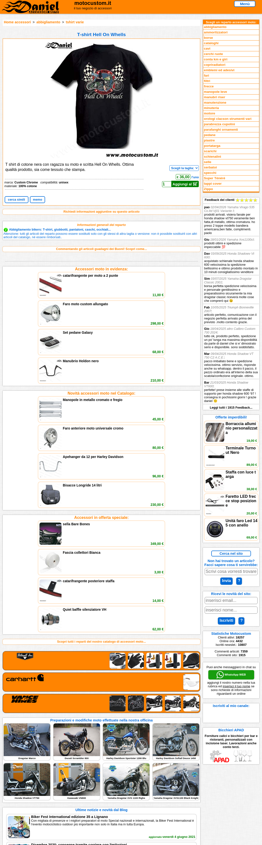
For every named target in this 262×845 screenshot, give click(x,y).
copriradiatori (214, 65)
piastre (209, 140)
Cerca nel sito (231, 553)
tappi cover (213, 183)
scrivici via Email (87, 788)
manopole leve (215, 92)
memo (37, 199)
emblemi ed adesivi (219, 70)
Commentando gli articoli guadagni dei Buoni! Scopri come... (101, 249)
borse (208, 38)
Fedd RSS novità (87, 808)
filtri (207, 81)
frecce (209, 86)
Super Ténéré (214, 178)
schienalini (212, 156)
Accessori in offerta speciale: (101, 335)
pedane (210, 135)
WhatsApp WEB (231, 675)
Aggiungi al (185, 184)
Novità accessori (26, 793)
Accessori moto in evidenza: (101, 269)
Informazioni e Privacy (91, 798)
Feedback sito (24, 798)
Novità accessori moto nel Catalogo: (102, 302)
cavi (207, 48)
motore (209, 113)
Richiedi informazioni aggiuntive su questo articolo (101, 211)
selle (207, 162)
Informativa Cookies (89, 803)
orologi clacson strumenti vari (227, 119)
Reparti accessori (27, 788)
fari (206, 75)
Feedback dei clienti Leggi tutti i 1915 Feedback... (231, 303)
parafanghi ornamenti (221, 129)
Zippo (208, 189)
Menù (245, 4)
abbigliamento (48, 22)
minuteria (211, 108)
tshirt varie (75, 22)
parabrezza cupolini (219, 124)
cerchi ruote (213, 54)
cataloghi (211, 43)
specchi (210, 173)
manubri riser (214, 97)
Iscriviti (226, 620)
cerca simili (16, 199)
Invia (226, 581)
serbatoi (210, 167)
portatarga (212, 146)
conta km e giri (215, 59)
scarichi (210, 151)
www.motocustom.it (206, 839)
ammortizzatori (216, 32)
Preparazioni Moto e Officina (35, 803)
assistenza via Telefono (92, 793)
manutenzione (215, 102)
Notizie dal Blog (25, 808)
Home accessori (17, 22)
